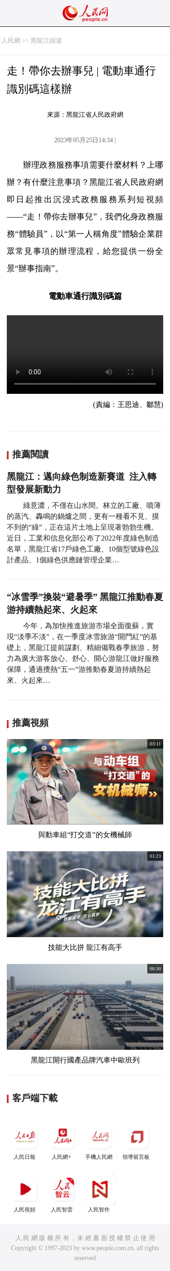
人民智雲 (62, 1193)
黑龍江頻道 (46, 40)
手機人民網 (100, 1140)
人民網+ (62, 1140)
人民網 (10, 40)
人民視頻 (25, 1193)
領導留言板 (137, 1140)
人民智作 (100, 1193)
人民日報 (25, 1140)
